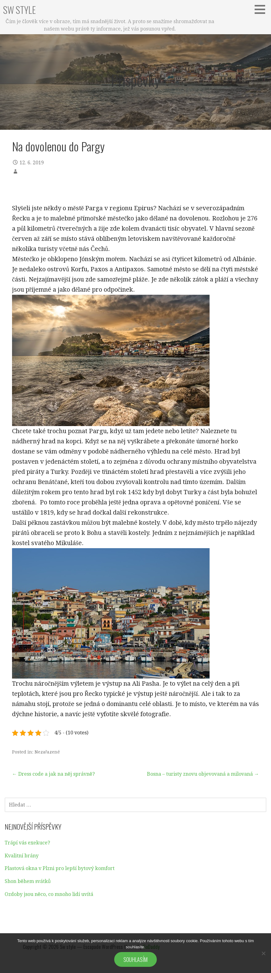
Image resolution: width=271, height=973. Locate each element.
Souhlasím (135, 959)
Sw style (19, 10)
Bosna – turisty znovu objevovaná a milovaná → (203, 774)
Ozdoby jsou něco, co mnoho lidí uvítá (49, 894)
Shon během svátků (28, 881)
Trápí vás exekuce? (27, 843)
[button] (262, 9)
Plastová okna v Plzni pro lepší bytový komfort (60, 868)
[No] (263, 953)
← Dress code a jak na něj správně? (53, 774)
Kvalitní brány (22, 856)
